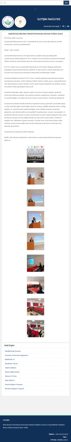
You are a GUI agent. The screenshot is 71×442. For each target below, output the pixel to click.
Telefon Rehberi (10, 368)
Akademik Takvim (11, 363)
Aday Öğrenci (10, 380)
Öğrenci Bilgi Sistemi (12, 372)
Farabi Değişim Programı (14, 384)
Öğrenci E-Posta (11, 376)
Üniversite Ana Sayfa (51, 26)
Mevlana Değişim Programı (14, 388)
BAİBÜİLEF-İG (10, 359)
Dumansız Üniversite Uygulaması (16, 355)
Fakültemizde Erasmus (13, 351)
